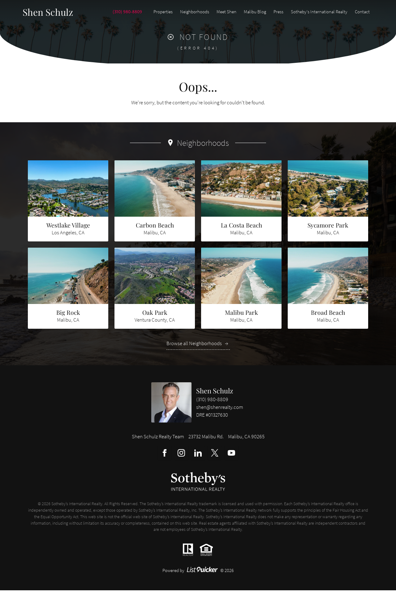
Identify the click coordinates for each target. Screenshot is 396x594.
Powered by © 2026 (198, 574)
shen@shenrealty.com (219, 411)
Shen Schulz (214, 394)
